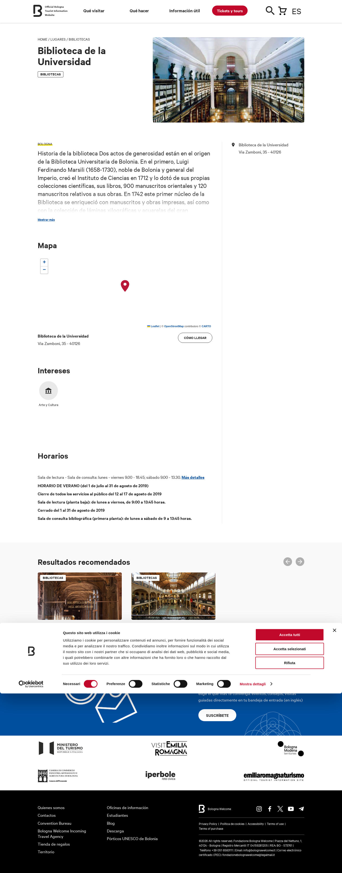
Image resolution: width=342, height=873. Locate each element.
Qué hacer (139, 10)
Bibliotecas (79, 39)
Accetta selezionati (289, 828)
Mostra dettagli (253, 863)
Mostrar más (46, 219)
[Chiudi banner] (334, 810)
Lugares (58, 39)
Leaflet (153, 326)
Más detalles (193, 477)
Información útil (184, 10)
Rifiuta (289, 842)
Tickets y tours (230, 10)
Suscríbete (217, 715)
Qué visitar (93, 10)
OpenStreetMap (174, 326)
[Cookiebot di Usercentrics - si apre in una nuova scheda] (31, 863)
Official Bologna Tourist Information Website (56, 11)
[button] (125, 286)
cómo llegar (195, 337)
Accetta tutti (289, 814)
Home (42, 39)
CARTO (206, 326)
